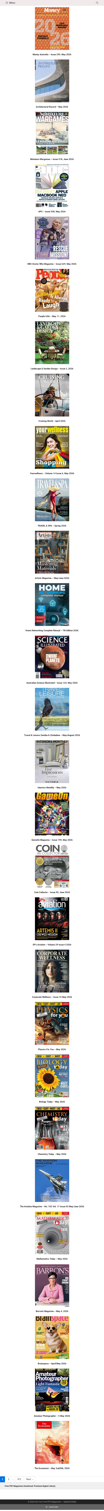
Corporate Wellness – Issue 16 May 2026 (52, 997)
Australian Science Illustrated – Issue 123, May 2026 (52, 683)
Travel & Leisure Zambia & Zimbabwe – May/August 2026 (52, 735)
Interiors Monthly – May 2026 (52, 787)
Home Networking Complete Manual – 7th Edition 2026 (52, 630)
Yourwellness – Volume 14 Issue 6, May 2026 (52, 473)
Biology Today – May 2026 (52, 1102)
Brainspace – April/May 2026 (52, 1363)
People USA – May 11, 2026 (52, 316)
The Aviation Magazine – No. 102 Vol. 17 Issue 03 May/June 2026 (52, 1206)
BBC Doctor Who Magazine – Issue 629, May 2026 (52, 264)
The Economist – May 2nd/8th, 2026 (52, 1468)
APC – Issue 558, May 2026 (52, 211)
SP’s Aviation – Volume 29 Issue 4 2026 (52, 944)
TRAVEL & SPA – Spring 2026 (52, 525)
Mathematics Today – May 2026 (52, 1259)
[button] (97, 3)
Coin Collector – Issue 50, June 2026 (52, 892)
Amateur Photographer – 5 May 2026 (52, 1416)
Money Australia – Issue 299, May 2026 (52, 54)
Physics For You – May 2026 (52, 1049)
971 (20, 1478)
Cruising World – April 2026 (52, 421)
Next (30, 1479)
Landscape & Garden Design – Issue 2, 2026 (52, 368)
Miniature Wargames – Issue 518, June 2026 (52, 159)
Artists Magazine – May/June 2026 (52, 578)
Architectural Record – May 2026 (52, 107)
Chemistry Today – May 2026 (52, 1154)
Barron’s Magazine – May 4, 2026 (52, 1311)
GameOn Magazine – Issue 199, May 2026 (52, 840)
